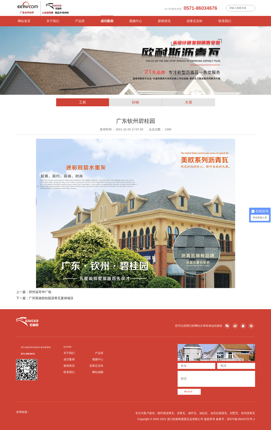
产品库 (80, 21)
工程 (82, 102)
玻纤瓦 (192, 413)
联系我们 (224, 21)
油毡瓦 (203, 413)
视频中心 (135, 21)
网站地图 (97, 372)
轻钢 (135, 102)
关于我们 (52, 21)
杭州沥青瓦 (248, 413)
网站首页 (24, 21)
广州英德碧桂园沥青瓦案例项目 (51, 298)
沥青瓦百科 (195, 21)
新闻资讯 (164, 21)
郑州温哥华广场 (40, 292)
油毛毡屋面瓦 (218, 413)
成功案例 (107, 21)
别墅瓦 (234, 413)
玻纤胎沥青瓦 (166, 413)
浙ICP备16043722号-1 (241, 419)
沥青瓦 (181, 413)
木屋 (188, 102)
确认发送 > (189, 392)
